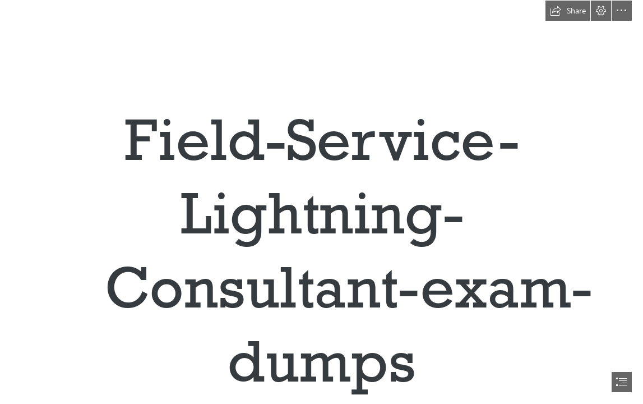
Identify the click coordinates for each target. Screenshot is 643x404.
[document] (321, 202)
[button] (567, 11)
